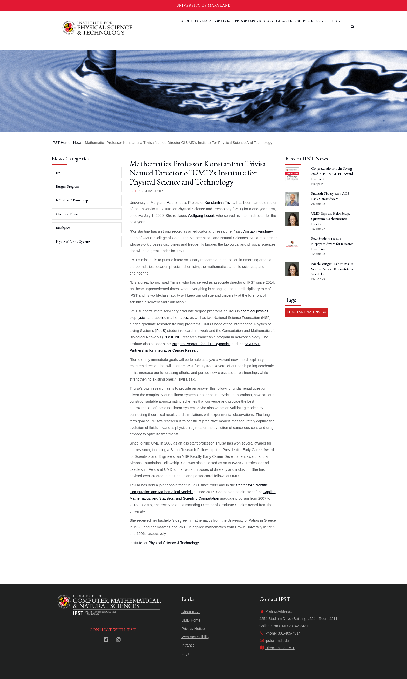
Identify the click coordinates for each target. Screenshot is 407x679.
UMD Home (190, 620)
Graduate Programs (221, 27)
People (189, 27)
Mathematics (176, 202)
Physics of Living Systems (73, 241)
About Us (168, 27)
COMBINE (172, 337)
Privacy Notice (193, 628)
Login (185, 653)
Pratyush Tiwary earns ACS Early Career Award (330, 196)
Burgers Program (67, 186)
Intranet (187, 645)
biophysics (138, 318)
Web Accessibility (195, 637)
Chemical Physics (67, 214)
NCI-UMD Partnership (72, 200)
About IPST (190, 612)
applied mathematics (171, 318)
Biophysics (63, 227)
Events (330, 27)
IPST (133, 191)
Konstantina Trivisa (220, 202)
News (310, 27)
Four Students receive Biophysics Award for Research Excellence (332, 243)
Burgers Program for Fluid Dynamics (201, 344)
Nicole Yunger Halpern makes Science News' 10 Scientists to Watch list (332, 268)
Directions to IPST (277, 648)
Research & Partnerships (273, 27)
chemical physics (254, 311)
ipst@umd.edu (274, 640)
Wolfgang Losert (201, 215)
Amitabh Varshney (258, 231)
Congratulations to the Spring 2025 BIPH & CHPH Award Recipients (332, 173)
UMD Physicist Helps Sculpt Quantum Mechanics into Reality (330, 218)
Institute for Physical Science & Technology (164, 543)
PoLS (160, 331)
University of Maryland (203, 6)
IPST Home (61, 143)
